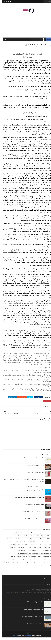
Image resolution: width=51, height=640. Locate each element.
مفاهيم (29, 561)
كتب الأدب (11, 550)
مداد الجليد (13, 637)
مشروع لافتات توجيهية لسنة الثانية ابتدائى (32, 506)
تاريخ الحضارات (28, 544)
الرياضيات (35, 535)
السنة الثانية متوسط (15, 538)
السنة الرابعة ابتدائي (34, 541)
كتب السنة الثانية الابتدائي (20, 552)
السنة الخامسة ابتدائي (44, 541)
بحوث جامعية (7, 541)
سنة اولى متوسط (32, 547)
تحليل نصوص (13, 544)
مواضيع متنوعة (6, 564)
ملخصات (20, 564)
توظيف (47, 547)
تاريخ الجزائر (46, 544)
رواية (39, 547)
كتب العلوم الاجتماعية (20, 555)
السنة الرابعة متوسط (24, 541)
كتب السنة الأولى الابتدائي (44, 552)
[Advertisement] (25, 25)
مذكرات (40, 561)
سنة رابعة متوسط (23, 547)
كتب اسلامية (26, 550)
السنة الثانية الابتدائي (25, 538)
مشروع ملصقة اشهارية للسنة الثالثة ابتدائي (32, 521)
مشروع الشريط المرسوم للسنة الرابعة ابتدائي (31, 514)
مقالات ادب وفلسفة (22, 561)
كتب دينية (17, 558)
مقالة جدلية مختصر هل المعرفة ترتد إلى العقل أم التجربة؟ (36, 489)
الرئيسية (46, 41)
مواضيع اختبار (13, 564)
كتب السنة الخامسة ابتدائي (43, 555)
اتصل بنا (5, 594)
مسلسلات (35, 561)
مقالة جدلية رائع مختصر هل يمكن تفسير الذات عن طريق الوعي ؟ (27, 499)
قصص (37, 550)
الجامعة (40, 535)
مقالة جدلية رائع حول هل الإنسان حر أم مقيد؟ (31, 492)
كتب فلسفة (10, 558)
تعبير (8, 544)
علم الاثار (47, 550)
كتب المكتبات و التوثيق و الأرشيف (42, 558)
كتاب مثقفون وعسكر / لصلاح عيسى (33, 474)
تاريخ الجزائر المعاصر (38, 544)
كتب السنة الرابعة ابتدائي (31, 555)
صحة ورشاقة (9, 547)
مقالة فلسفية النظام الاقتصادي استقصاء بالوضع (30, 618)
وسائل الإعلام (27, 567)
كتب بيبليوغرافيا (30, 558)
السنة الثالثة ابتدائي (45, 538)
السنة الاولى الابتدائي (15, 535)
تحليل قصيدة (20, 544)
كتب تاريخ (23, 558)
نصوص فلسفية (35, 567)
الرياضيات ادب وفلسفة (26, 535)
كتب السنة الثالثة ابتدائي (32, 552)
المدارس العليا (15, 541)
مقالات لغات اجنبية (35, 564)
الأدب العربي (46, 535)
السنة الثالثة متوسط (35, 538)
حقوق (43, 547)
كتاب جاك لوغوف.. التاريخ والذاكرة (34, 467)
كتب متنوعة (46, 561)
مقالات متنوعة (26, 564)
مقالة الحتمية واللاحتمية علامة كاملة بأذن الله (31, 460)
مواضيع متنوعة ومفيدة (44, 567)
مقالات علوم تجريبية (45, 564)
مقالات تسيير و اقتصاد (11, 561)
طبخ (4, 547)
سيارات (16, 547)
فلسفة (42, 550)
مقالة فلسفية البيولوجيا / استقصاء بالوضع (31, 611)
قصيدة (32, 550)
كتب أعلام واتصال (18, 550)
